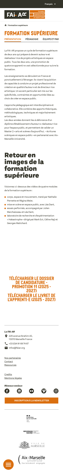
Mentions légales (13, 378)
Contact (8, 361)
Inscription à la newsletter (31, 400)
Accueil (5, 25)
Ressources (10, 365)
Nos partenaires (12, 357)
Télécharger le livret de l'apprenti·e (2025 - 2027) (32, 297)
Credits (8, 374)
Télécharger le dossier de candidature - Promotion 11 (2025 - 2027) (31, 284)
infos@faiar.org (17, 347)
